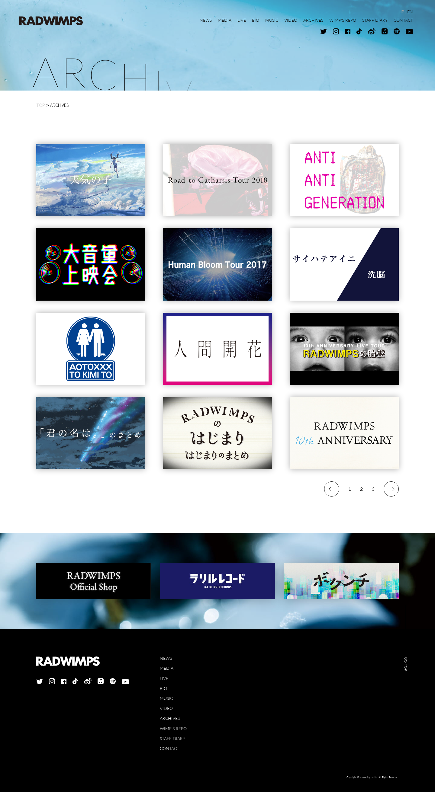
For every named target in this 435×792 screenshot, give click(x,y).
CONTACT (169, 748)
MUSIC (166, 698)
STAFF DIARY (172, 738)
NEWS (166, 658)
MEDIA (166, 668)
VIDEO (166, 708)
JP (402, 11)
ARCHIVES (170, 718)
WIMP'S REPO (173, 728)
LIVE (164, 678)
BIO (163, 688)
